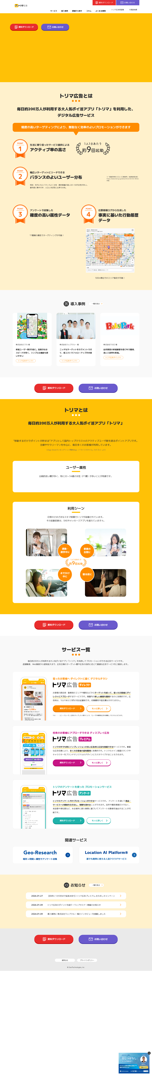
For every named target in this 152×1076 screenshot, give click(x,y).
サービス (50, 9)
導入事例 (62, 9)
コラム (88, 9)
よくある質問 (100, 9)
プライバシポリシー (87, 1065)
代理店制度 (133, 9)
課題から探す (75, 9)
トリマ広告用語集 (117, 9)
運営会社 (65, 1065)
